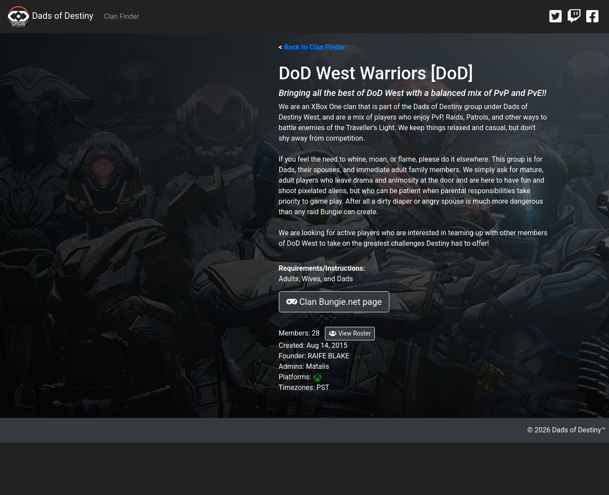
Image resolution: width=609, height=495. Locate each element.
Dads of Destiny (50, 17)
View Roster (350, 333)
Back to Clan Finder (314, 47)
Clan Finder (121, 16)
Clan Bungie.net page (334, 302)
